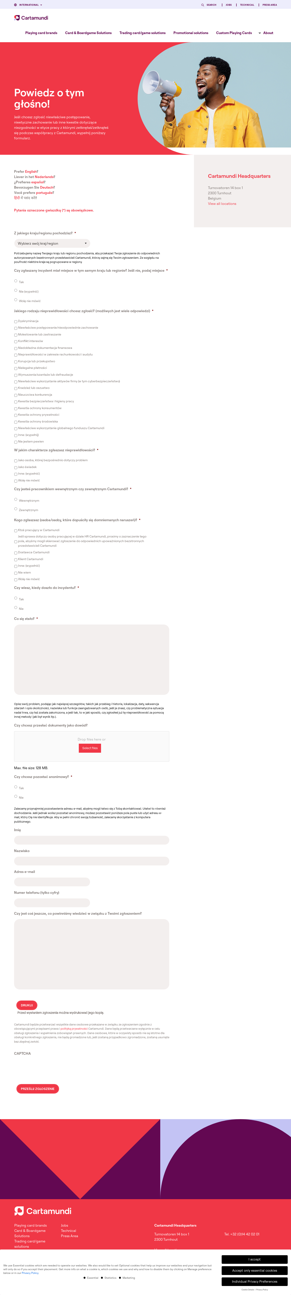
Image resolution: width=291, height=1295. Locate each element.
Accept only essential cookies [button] (254, 1270)
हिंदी (17, 198)
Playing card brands (41, 33)
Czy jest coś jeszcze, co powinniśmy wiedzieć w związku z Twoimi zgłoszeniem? (78, 913)
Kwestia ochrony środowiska (38, 421)
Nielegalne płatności (32, 368)
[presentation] (47, 1067)
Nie (21, 609)
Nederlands (44, 177)
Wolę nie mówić (30, 301)
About (268, 33)
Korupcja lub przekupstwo (36, 361)
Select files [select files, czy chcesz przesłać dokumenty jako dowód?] (90, 748)
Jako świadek (27, 467)
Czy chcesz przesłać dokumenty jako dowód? (51, 725)
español (37, 182)
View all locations (222, 203)
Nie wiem (24, 572)
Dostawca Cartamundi (34, 552)
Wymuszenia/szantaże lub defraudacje (45, 375)
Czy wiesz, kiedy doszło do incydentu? (46, 587)
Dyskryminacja (28, 321)
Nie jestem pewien (31, 441)
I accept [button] (255, 1259)
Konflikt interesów (30, 341)
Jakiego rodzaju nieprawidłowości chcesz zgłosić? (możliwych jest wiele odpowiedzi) (83, 311)
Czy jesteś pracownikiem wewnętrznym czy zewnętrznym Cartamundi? (72, 489)
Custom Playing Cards (234, 33)
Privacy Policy (30, 1273)
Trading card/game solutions (143, 33)
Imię (17, 830)
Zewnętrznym (28, 510)
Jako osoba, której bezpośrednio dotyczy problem (53, 460)
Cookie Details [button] (247, 1289)
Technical (247, 5)
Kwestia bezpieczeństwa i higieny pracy (46, 401)
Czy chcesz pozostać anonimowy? (43, 776)
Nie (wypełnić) (29, 291)
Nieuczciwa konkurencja (35, 395)
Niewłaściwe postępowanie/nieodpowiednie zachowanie (58, 328)
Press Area (270, 5)
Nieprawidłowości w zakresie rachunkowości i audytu (55, 354)
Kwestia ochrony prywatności (38, 415)
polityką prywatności (74, 1028)
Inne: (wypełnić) (29, 473)
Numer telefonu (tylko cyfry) (36, 892)
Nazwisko (21, 851)
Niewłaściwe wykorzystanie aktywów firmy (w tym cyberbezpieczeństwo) (69, 381)
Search (212, 5)
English (31, 171)
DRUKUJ (27, 1005)
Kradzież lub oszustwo (34, 388)
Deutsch (46, 187)
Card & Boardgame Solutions (88, 33)
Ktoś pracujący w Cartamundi (38, 530)
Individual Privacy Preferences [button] (254, 1281)
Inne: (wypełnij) (28, 435)
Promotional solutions (190, 33)
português (44, 192)
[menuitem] (41, 32)
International (29, 5)
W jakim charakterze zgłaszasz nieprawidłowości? (56, 450)
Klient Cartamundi (30, 559)
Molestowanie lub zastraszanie (39, 334)
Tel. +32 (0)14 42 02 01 (241, 1234)
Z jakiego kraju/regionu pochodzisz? (45, 233)
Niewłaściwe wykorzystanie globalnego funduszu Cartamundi (61, 428)
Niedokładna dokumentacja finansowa (45, 348)
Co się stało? (26, 618)
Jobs (229, 5)
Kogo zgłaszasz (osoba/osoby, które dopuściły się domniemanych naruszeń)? (77, 520)
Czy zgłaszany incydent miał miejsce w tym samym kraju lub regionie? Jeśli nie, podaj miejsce (91, 270)
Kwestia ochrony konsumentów (40, 408)
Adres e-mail (24, 871)
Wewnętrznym (29, 501)
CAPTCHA (22, 1053)
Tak (21, 282)
